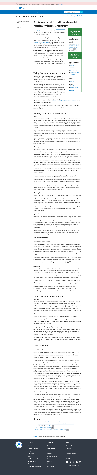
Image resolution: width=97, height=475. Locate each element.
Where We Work (20, 25)
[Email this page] (80, 16)
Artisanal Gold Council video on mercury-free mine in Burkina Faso (50, 429)
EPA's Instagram (80, 462)
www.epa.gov (49, 2)
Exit (74, 48)
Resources (19, 27)
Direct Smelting (73, 85)
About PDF (49, 425)
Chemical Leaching (74, 87)
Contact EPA (69, 446)
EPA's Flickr (77, 462)
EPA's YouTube (73, 462)
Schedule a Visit (20, 30)
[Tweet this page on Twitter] (78, 16)
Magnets (72, 79)
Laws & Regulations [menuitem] (37, 12)
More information (61, 4)
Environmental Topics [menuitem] (23, 12)
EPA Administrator (33, 448)
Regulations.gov (51, 458)
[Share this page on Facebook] (75, 16)
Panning (72, 65)
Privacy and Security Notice (35, 466)
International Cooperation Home (23, 21)
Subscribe (49, 461)
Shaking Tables (73, 68)
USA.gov (49, 464)
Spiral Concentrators (74, 70)
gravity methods (57, 100)
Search (81, 12)
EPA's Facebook (67, 462)
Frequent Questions (71, 453)
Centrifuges (72, 74)
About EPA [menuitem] (48, 12)
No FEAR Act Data (32, 461)
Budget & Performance (34, 451)
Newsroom (50, 453)
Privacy (30, 464)
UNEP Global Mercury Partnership (43, 427)
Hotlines (68, 448)
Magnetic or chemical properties (68, 100)
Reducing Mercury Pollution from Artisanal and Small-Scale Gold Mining (51, 422)
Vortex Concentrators (74, 72)
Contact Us (65, 15)
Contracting (31, 453)
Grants (30, 456)
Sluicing (72, 67)
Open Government (52, 456)
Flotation (72, 81)
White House (50, 466)
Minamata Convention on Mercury (41, 42)
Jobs (48, 451)
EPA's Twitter (70, 462)
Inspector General (51, 448)
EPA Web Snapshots (33, 458)
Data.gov (49, 446)
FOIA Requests (70, 451)
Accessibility (31, 446)
